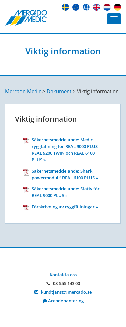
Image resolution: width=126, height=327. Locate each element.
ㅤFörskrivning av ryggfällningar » (65, 207)
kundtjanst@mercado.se (63, 292)
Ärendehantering (63, 301)
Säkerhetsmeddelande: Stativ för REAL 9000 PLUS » (66, 192)
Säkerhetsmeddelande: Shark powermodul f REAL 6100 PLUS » (65, 174)
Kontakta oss (63, 274)
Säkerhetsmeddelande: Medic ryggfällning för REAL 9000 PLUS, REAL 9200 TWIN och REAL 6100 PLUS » (65, 150)
